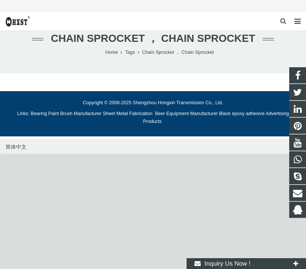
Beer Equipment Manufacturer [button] (186, 113)
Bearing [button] (39, 113)
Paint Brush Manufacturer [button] (75, 113)
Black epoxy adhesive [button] (242, 113)
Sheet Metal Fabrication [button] (128, 113)
